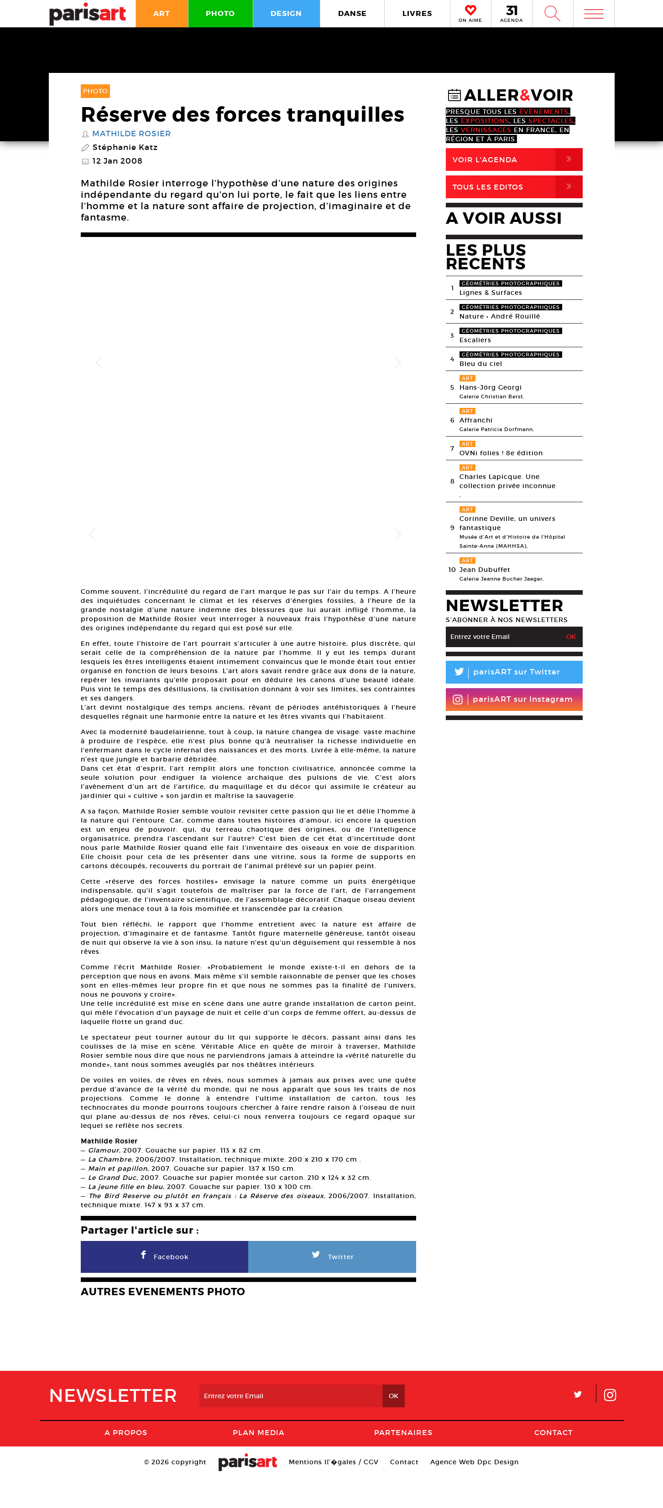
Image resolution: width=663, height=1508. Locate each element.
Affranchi (476, 420)
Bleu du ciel (480, 364)
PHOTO (220, 13)
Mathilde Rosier (131, 134)
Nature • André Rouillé (499, 316)
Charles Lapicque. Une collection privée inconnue (507, 481)
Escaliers (475, 340)
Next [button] (398, 363)
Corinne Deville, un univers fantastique (507, 523)
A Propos (125, 1462)
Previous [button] (99, 363)
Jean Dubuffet (485, 570)
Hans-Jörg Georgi (490, 387)
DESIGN (286, 13)
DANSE (352, 13)
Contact (553, 1462)
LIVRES (417, 13)
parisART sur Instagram (512, 699)
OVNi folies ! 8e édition (501, 453)
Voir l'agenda (518, 159)
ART (161, 13)
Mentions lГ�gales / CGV (334, 1491)
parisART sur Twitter (503, 673)
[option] (248, 362)
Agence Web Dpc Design (474, 1491)
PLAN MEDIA (259, 1462)
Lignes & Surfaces (490, 292)
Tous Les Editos (518, 186)
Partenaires (403, 1462)
